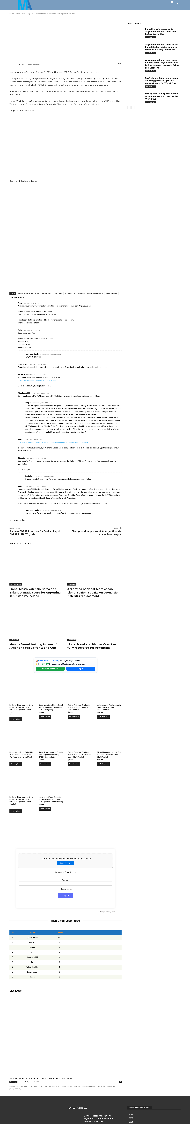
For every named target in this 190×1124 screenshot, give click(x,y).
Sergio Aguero (111, 293)
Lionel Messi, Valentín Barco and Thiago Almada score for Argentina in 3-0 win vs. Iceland (35, 592)
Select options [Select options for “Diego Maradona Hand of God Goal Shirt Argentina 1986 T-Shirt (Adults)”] (103, 764)
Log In (80, 668)
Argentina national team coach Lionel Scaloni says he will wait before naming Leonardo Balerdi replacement (162, 64)
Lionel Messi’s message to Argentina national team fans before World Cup (160, 31)
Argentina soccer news (75, 293)
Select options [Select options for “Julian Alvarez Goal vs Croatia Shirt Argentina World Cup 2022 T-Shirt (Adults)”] (45, 764)
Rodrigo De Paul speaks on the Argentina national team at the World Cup (161, 96)
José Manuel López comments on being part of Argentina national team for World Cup (161, 80)
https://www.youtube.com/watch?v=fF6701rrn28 (37, 380)
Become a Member (50, 668)
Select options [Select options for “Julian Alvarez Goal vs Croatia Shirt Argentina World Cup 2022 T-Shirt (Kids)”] (103, 717)
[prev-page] (129, 107)
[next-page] (132, 107)
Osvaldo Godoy (23, 1082)
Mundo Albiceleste (95, 293)
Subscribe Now (65, 863)
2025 (131, 1118)
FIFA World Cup (150, 37)
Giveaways (13, 1082)
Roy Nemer (21, 64)
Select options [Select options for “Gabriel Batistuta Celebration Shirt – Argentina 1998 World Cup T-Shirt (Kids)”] (74, 717)
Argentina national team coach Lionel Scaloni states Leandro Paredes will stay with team (161, 47)
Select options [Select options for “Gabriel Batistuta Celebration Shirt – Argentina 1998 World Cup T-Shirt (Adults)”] (74, 764)
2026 (131, 1115)
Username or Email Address (65, 872)
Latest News (72, 584)
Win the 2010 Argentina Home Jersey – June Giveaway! (41, 1078)
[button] (178, 2)
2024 (131, 1122)
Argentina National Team (52, 293)
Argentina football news (28, 293)
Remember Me (65, 889)
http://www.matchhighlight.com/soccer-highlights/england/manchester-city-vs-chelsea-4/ (53, 442)
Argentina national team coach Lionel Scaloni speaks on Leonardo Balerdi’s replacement (92, 592)
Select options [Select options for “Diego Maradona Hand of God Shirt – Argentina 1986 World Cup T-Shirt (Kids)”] (45, 717)
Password (65, 880)
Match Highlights (15, 584)
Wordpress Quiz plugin (107, 912)
